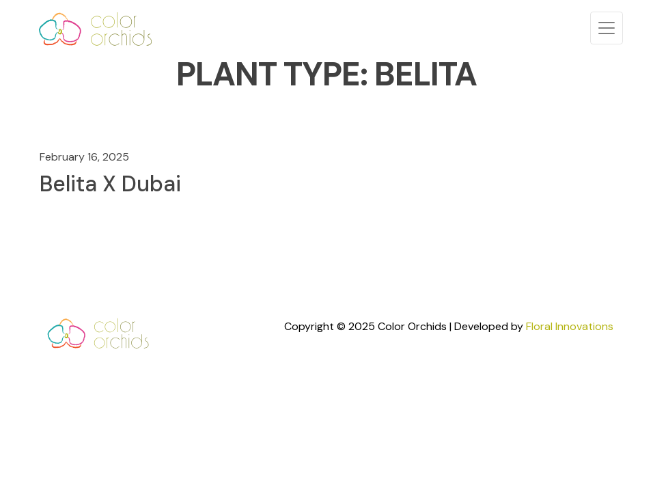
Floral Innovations (569, 326)
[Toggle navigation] (606, 28)
